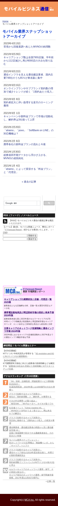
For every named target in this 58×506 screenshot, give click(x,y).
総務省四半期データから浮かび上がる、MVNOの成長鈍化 (26, 157)
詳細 (5, 232)
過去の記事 (30, 181)
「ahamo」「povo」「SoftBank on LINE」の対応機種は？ (29, 132)
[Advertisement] (25, 263)
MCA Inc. (29, 500)
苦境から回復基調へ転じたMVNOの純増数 (27, 46)
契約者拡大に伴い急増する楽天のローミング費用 (28, 104)
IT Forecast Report (13, 229)
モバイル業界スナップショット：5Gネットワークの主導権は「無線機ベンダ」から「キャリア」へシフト (31, 443)
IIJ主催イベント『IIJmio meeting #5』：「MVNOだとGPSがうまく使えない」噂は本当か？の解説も (30, 411)
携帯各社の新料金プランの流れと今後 (25, 144)
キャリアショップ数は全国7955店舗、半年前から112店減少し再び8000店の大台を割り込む (29, 60)
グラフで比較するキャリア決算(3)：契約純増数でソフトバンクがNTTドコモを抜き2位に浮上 (31, 462)
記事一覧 (51, 481)
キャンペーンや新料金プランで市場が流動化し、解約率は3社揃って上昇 (28, 118)
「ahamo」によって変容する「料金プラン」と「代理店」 (28, 171)
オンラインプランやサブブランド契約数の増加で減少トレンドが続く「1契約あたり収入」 (29, 90)
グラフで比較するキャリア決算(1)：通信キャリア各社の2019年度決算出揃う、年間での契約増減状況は (31, 452)
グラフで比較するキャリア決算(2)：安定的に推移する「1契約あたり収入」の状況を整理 (31, 420)
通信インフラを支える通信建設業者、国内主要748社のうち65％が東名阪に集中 (28, 76)
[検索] (20, 203)
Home (5, 21)
